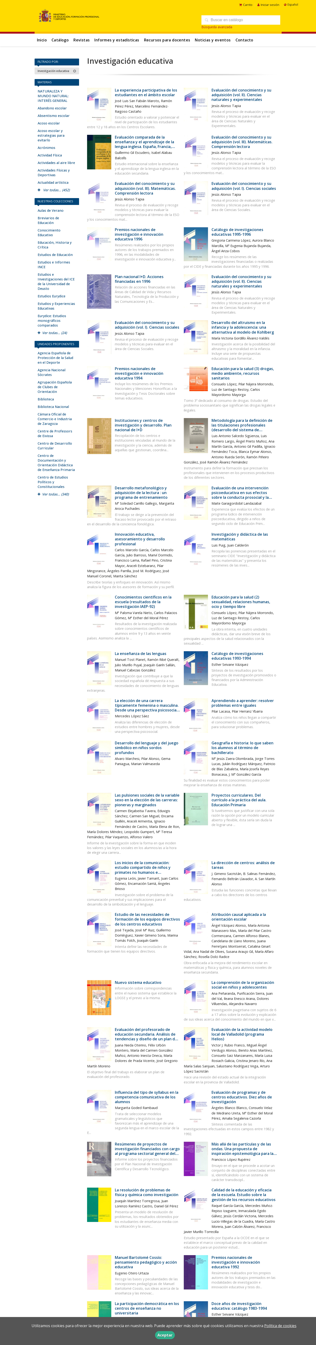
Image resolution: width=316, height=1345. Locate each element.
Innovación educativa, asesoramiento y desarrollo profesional (140, 539)
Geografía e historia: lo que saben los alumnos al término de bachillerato (242, 747)
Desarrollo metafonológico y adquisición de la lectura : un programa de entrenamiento (141, 492)
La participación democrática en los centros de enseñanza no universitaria (147, 1308)
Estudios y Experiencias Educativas (56, 306)
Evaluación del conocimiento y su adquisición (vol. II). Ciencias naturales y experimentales (241, 95)
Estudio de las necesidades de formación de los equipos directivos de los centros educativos (147, 919)
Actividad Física (50, 155)
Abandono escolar (52, 108)
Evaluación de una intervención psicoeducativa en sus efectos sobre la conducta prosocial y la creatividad (240, 495)
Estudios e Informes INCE (54, 264)
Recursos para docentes (167, 40)
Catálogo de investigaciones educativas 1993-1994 (237, 656)
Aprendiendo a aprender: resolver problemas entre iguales (243, 703)
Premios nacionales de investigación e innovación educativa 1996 (139, 234)
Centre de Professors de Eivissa (55, 433)
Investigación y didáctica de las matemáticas (240, 537)
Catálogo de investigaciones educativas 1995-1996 (237, 232)
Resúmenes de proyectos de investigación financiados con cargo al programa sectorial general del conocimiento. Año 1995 (147, 1151)
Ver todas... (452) (54, 190)
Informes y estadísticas (116, 40)
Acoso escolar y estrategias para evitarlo (51, 135)
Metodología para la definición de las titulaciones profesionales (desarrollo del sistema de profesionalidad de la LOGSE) (242, 427)
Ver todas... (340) (53, 494)
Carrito (245, 5)
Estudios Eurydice (51, 296)
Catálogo (60, 40)
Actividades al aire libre (56, 162)
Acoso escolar (49, 123)
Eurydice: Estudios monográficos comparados (52, 320)
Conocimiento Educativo (49, 232)
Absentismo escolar (54, 115)
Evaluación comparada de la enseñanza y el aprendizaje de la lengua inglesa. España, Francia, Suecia (144, 144)
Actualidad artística (53, 182)
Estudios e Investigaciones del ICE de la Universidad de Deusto (56, 281)
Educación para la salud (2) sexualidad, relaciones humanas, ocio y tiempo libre (241, 602)
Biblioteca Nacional (53, 406)
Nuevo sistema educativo (138, 982)
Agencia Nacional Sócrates (51, 372)
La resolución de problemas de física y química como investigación (146, 1192)
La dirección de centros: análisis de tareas (243, 865)
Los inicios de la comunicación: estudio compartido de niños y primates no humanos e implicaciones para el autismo (143, 870)
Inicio (42, 40)
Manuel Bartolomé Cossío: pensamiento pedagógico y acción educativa (146, 1262)
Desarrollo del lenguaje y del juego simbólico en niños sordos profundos (146, 747)
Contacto (244, 40)
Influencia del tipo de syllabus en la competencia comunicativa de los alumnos (146, 1097)
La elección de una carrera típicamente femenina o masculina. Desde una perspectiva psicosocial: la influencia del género (147, 708)
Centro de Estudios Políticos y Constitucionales (53, 482)
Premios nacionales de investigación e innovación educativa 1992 (236, 1262)
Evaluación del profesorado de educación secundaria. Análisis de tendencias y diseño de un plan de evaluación (146, 1036)
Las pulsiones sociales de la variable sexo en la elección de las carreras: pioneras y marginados (147, 800)
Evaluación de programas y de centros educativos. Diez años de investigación (242, 1097)
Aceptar (164, 1335)
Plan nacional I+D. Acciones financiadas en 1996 (139, 279)
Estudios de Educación (55, 254)
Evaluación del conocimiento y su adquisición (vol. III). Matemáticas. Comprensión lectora (242, 142)
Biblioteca (46, 399)
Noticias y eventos (213, 40)
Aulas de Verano (51, 210)
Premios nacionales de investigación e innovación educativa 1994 (139, 373)
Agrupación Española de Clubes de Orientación (55, 387)
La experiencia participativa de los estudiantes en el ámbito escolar (146, 92)
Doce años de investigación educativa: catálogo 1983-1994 (239, 1306)
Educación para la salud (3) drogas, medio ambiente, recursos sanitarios (243, 373)
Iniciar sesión (268, 5)
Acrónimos (46, 147)
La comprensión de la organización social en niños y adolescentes (243, 985)
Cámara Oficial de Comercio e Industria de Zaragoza (55, 419)
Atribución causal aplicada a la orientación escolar (239, 917)
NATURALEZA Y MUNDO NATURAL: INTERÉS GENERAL (53, 96)
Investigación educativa (57, 71)
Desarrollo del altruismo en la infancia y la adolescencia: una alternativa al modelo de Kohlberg (243, 327)
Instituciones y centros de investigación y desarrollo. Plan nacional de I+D (143, 425)
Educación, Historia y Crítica (55, 244)
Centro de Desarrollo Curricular (55, 445)
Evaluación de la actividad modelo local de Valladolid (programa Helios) (242, 1034)
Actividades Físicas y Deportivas (54, 172)
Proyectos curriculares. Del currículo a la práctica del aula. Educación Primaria (239, 800)
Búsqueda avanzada (216, 27)
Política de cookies (280, 1325)
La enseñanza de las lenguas (140, 653)
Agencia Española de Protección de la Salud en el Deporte (55, 358)
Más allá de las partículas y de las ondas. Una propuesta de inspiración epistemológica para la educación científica (242, 1151)
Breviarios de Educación (48, 220)
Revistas (81, 40)
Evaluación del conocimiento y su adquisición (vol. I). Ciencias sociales (244, 186)
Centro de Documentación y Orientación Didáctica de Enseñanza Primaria (56, 462)
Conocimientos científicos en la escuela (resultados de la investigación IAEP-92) (143, 602)
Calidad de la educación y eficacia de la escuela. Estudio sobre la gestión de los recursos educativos (244, 1194)
